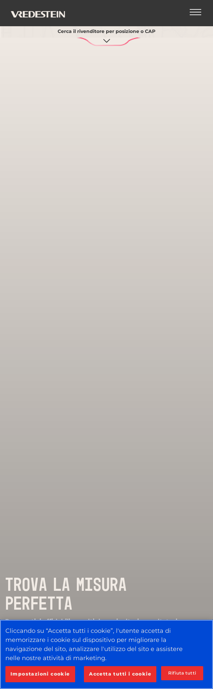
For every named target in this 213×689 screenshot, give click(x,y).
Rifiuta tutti (182, 673)
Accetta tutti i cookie (120, 674)
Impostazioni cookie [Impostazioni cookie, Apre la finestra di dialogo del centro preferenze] (40, 674)
